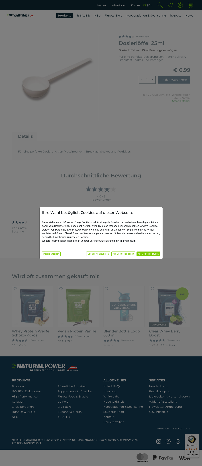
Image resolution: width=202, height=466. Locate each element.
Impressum (129, 240)
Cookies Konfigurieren (98, 254)
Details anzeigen (51, 254)
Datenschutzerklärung (102, 240)
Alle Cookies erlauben (148, 254)
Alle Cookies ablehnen (123, 254)
